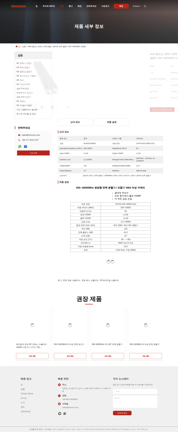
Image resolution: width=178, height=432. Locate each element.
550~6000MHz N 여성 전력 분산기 (69, 344)
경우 (23, 407)
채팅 (121, 6)
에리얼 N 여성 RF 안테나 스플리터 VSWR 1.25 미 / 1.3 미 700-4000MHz (31, 346)
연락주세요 (91, 6)
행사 (71, 6)
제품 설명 (111, 122)
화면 (80, 6)
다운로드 (105, 6)
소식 (23, 403)
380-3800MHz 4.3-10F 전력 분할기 (107, 344)
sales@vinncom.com (31, 135)
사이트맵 (47, 429)
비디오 (24, 398)
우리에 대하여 (49, 6)
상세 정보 (75, 122)
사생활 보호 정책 (35, 429)
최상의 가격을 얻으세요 (124, 110)
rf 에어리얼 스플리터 (109, 280)
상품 (62, 6)
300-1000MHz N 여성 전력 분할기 (144, 344)
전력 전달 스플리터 (71, 280)
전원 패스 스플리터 (89, 280)
